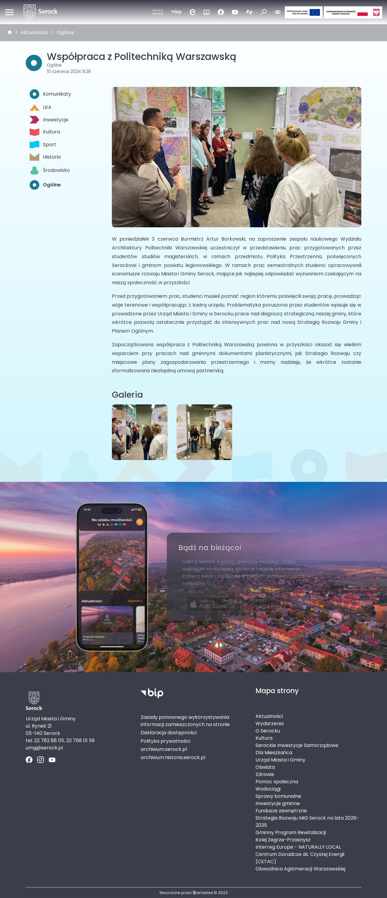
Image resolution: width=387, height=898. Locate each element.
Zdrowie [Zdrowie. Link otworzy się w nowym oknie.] (264, 774)
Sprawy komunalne (278, 796)
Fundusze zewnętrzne (281, 810)
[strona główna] (9, 32)
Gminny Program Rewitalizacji (290, 832)
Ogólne (65, 32)
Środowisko (50, 170)
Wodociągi (268, 788)
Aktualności (34, 32)
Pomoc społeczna (276, 781)
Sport (43, 144)
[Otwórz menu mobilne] (9, 12)
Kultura (45, 132)
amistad (203, 892)
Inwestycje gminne (277, 803)
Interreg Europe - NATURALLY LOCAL (298, 847)
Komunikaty (50, 94)
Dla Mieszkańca (273, 752)
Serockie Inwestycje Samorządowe (296, 745)
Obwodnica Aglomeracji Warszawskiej (300, 868)
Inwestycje (49, 119)
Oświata (265, 767)
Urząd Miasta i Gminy (280, 759)
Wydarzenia (269, 723)
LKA (40, 107)
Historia (45, 157)
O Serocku (267, 730)
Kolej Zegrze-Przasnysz (283, 839)
